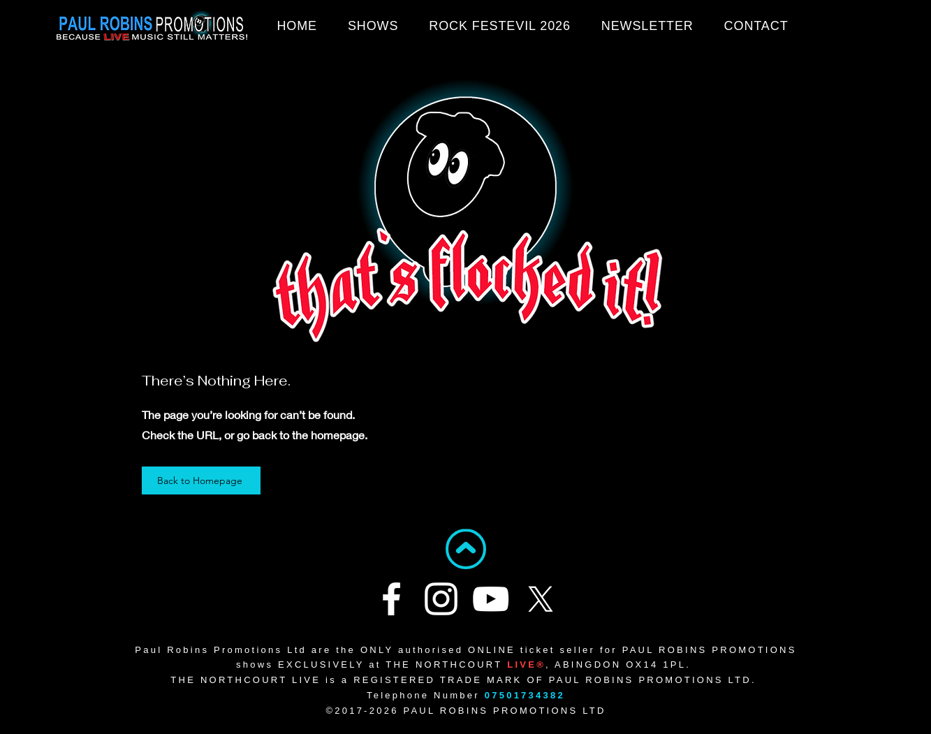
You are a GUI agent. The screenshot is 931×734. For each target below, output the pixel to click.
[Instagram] (441, 599)
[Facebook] (391, 599)
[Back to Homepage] (201, 480)
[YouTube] (491, 599)
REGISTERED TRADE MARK (437, 680)
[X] (540, 599)
